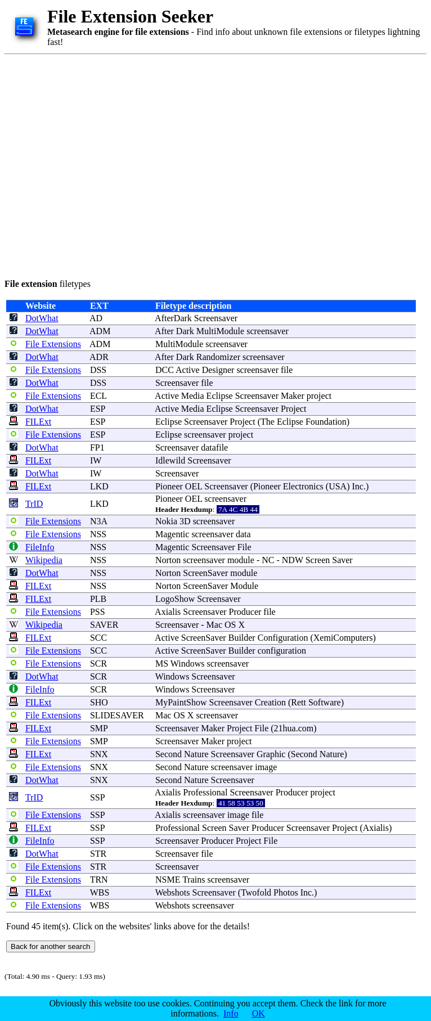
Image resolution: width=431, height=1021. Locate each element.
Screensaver (215, 318)
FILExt (38, 421)
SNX (99, 754)
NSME (167, 879)
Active (188, 370)
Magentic (172, 534)
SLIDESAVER (117, 715)
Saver (342, 560)
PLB (98, 599)
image (266, 767)
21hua (285, 728)
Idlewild (170, 460)
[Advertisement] (105, 164)
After (164, 331)
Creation (270, 702)
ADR (99, 357)
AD (95, 318)
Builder (241, 637)
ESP (97, 408)
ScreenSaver (205, 573)
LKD (99, 486)
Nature (196, 754)
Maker (292, 396)
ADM (99, 331)
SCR (98, 663)
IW (95, 460)
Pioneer (169, 486)
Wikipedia (43, 560)
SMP (98, 728)
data (243, 534)
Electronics (303, 486)
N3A (98, 521)
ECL (98, 396)
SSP (97, 797)
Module (244, 586)
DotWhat (42, 318)
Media (192, 396)
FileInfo (40, 547)
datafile (214, 447)
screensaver (267, 331)
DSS (98, 370)
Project (293, 408)
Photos (285, 892)
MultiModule (220, 331)
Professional (205, 792)
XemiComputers (343, 637)
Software (324, 702)
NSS (98, 534)
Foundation (326, 421)
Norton (168, 560)
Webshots (172, 892)
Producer (245, 612)
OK (258, 1013)
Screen (318, 560)
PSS (97, 612)
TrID (34, 504)
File (244, 547)
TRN (99, 879)
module (240, 560)
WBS (100, 892)
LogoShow (175, 599)
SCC (98, 637)
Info (231, 1013)
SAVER (104, 624)
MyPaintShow (181, 702)
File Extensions (53, 344)
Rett (298, 702)
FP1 (97, 447)
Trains (193, 879)
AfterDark (173, 318)
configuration (282, 650)
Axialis (168, 612)
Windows (187, 663)
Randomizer (218, 357)
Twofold (256, 892)
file (287, 370)
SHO (99, 702)
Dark (185, 331)
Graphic (271, 754)
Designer (218, 370)
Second (168, 754)
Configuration (283, 637)
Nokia (166, 521)
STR (98, 853)
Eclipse (219, 396)
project (319, 396)
